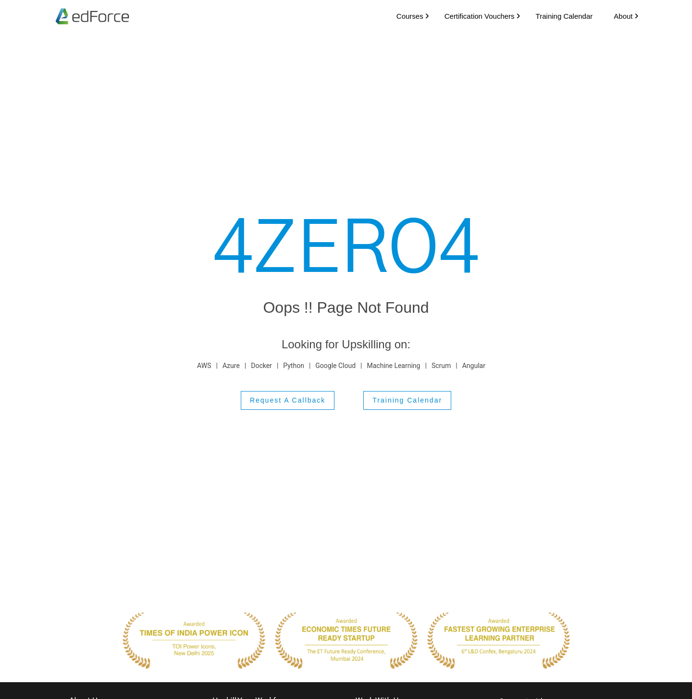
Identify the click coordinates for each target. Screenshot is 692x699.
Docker (261, 365)
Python (293, 365)
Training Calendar (560, 16)
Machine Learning (393, 365)
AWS (204, 365)
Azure (231, 365)
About (619, 16)
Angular (473, 365)
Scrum (441, 365)
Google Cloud (335, 365)
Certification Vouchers (475, 16)
